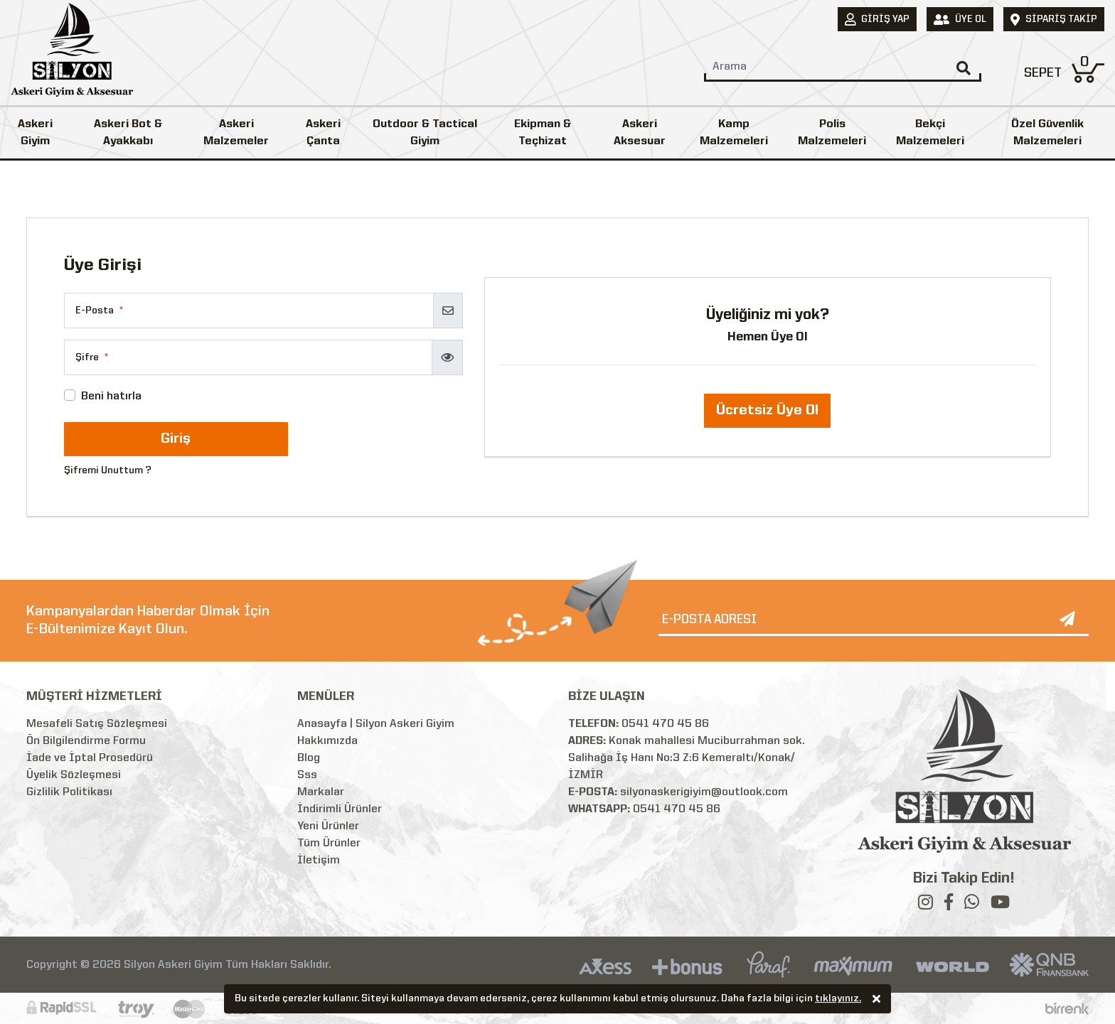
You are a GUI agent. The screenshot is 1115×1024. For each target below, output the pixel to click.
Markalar (320, 792)
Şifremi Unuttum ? (107, 470)
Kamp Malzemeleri (734, 133)
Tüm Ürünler (329, 843)
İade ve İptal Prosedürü (89, 758)
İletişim (318, 860)
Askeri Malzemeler (236, 133)
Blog (308, 758)
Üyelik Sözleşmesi (73, 775)
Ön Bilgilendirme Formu (86, 741)
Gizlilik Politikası (69, 792)
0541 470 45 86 (665, 724)
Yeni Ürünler (328, 826)
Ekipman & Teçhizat (542, 133)
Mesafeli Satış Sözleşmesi (96, 724)
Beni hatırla (111, 396)
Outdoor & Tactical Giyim (425, 133)
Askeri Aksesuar (640, 133)
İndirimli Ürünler (339, 809)
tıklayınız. (838, 1000)
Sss (307, 775)
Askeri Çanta (323, 133)
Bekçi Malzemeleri (930, 133)
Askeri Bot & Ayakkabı (128, 133)
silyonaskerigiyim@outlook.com (704, 792)
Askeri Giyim (35, 133)
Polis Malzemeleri (832, 133)
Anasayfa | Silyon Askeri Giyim (375, 724)
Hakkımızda (327, 741)
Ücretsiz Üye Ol (767, 411)
